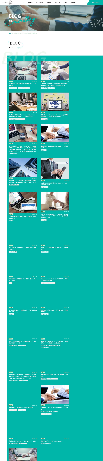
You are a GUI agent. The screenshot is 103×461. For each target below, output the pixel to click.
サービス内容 (39, 2)
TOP (23, 2)
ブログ (65, 2)
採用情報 (73, 2)
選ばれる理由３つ (20, 445)
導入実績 (30, 440)
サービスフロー (20, 448)
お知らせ (57, 2)
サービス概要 (20, 440)
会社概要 (30, 2)
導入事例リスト (31, 442)
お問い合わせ (60, 440)
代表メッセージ (50, 445)
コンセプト (30, 445)
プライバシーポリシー (81, 440)
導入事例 (49, 2)
